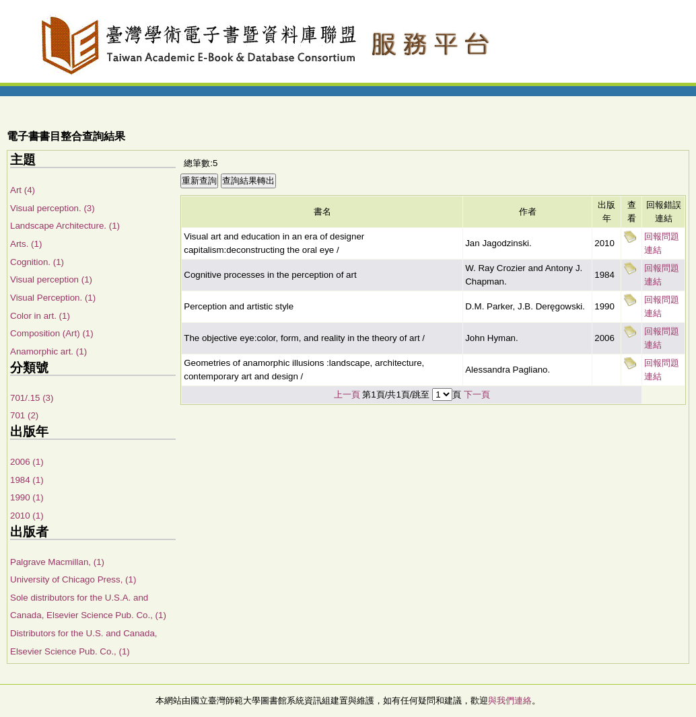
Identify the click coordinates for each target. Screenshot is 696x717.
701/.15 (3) (31, 398)
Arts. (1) (26, 244)
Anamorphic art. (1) (48, 351)
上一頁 (347, 394)
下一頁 (477, 394)
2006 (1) (27, 462)
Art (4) (22, 190)
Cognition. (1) (37, 262)
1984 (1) (27, 480)
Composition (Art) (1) (52, 333)
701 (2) (24, 415)
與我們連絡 (510, 700)
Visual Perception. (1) (53, 298)
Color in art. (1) (40, 316)
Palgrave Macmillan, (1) (57, 562)
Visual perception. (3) (52, 208)
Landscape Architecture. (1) (65, 226)
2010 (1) (27, 516)
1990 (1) (27, 497)
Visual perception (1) (51, 279)
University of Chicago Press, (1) (73, 579)
